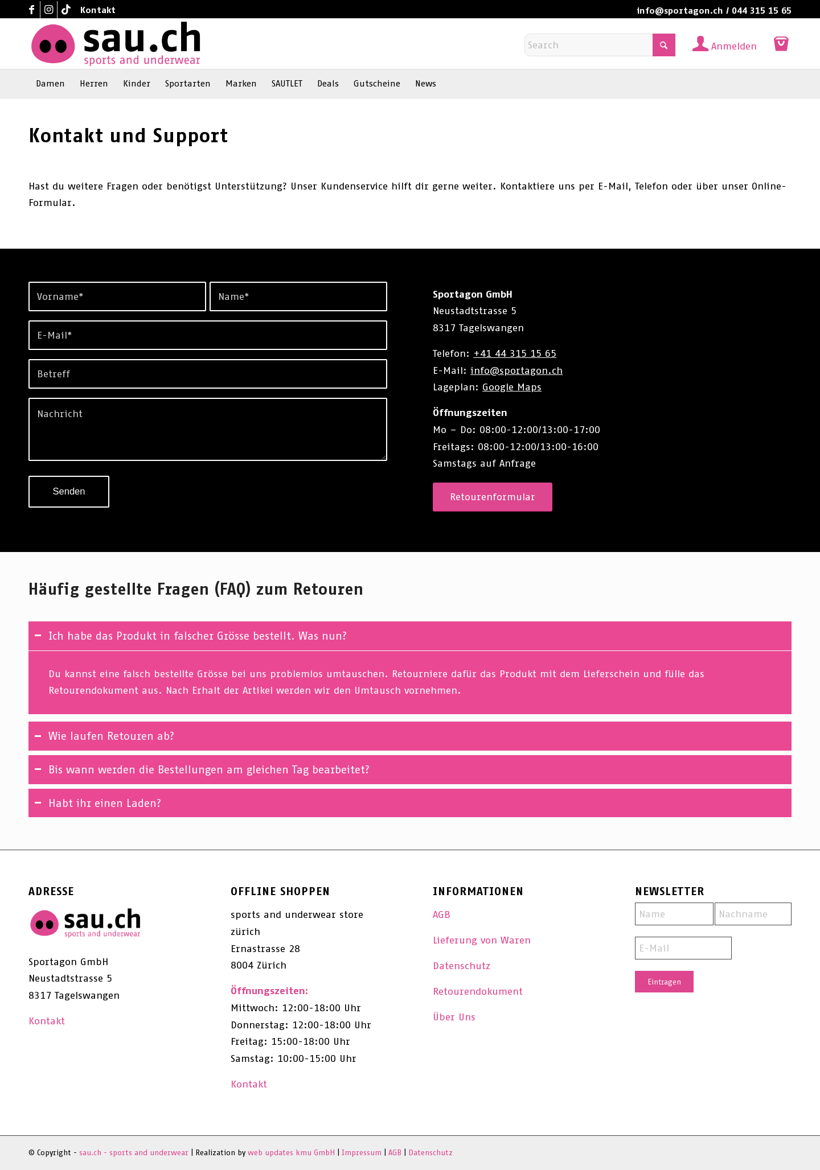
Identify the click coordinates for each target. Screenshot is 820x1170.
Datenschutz (461, 965)
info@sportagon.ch (680, 10)
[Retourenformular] (492, 497)
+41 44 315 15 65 (514, 353)
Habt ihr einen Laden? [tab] (97, 803)
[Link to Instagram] (48, 9)
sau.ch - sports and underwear (133, 1152)
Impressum (362, 1152)
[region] (410, 682)
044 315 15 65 (762, 10)
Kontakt (98, 10)
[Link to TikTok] (66, 9)
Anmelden (734, 46)
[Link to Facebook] (31, 9)
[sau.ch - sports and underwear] (115, 44)
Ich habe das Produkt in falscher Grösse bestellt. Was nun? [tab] (190, 635)
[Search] (599, 45)
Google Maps (512, 387)
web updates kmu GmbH (291, 1152)
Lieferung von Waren (482, 940)
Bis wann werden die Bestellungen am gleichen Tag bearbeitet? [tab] (202, 769)
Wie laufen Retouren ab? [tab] (104, 736)
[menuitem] (95, 10)
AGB (441, 914)
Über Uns (454, 1017)
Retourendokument (478, 991)
